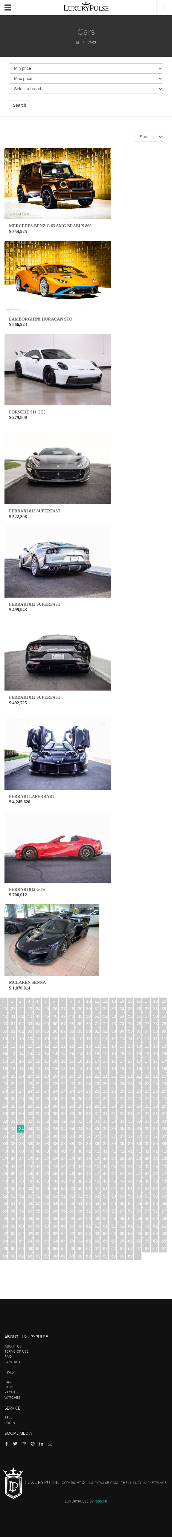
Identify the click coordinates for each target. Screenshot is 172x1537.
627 (63, 1233)
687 (63, 1256)
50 (88, 1016)
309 (80, 1113)
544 (38, 1203)
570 (88, 1211)
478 (155, 1173)
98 (155, 1031)
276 (138, 1098)
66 (55, 1023)
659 (164, 1241)
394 (122, 1143)
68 (71, 1023)
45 (46, 1016)
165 (46, 1061)
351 (97, 1128)
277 (147, 1098)
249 (80, 1091)
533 (113, 1196)
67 (63, 1023)
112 (105, 1038)
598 (155, 1218)
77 (147, 1023)
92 (105, 1031)
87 (63, 1031)
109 (80, 1038)
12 (105, 1001)
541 (13, 1203)
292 (105, 1106)
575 (130, 1211)
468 (71, 1173)
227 (63, 1083)
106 (55, 1038)
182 (21, 1068)
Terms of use (16, 1351)
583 (30, 1218)
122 (21, 1046)
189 (80, 1068)
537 (147, 1196)
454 (122, 1166)
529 (80, 1196)
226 (55, 1083)
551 (97, 1203)
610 (88, 1226)
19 (164, 1001)
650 (88, 1241)
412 (105, 1151)
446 (55, 1166)
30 (88, 1008)
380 (4, 1143)
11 (97, 1001)
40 (4, 1016)
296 (138, 1106)
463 (30, 1173)
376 (138, 1136)
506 (55, 1188)
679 (164, 1248)
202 (21, 1076)
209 (80, 1076)
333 (113, 1121)
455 (130, 1166)
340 (4, 1128)
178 (155, 1061)
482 (21, 1181)
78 (155, 1023)
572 (105, 1211)
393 (113, 1143)
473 (113, 1173)
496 (138, 1181)
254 (122, 1091)
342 (21, 1128)
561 (13, 1211)
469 (80, 1173)
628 (71, 1233)
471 (97, 1173)
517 (147, 1188)
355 (130, 1128)
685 (46, 1256)
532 (105, 1196)
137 (147, 1046)
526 (55, 1196)
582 (21, 1218)
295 (130, 1106)
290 (88, 1106)
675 (130, 1248)
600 (4, 1226)
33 (113, 1008)
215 (130, 1076)
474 (122, 1173)
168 (71, 1061)
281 (13, 1106)
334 (122, 1121)
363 (30, 1136)
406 (55, 1151)
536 (138, 1196)
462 (21, 1173)
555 (130, 1203)
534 (122, 1196)
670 (88, 1248)
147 (63, 1053)
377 (147, 1136)
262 (21, 1098)
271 (97, 1098)
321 (13, 1121)
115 (130, 1038)
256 (138, 1091)
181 (13, 1068)
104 (38, 1038)
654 (122, 1241)
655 (130, 1241)
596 (138, 1218)
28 (71, 1008)
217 (147, 1076)
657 (147, 1241)
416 (138, 1151)
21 (13, 1008)
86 (55, 1031)
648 (71, 1241)
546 (55, 1203)
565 (46, 1211)
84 (38, 1031)
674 (122, 1248)
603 (30, 1226)
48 (71, 1016)
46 (55, 1016)
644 (38, 1241)
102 (21, 1038)
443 (30, 1166)
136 (138, 1046)
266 (55, 1098)
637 (147, 1233)
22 (21, 1008)
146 (55, 1053)
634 (122, 1233)
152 (105, 1053)
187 (63, 1068)
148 (71, 1053)
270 (88, 1098)
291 (97, 1106)
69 (80, 1023)
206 (55, 1076)
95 (130, 1031)
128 (71, 1046)
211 (97, 1076)
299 (164, 1106)
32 (105, 1008)
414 (122, 1151)
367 (63, 1136)
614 (122, 1226)
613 (113, 1226)
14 (122, 1001)
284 (38, 1106)
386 (55, 1143)
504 (38, 1188)
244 (38, 1091)
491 (97, 1181)
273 (113, 1098)
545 (46, 1203)
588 (71, 1218)
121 (13, 1046)
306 (55, 1113)
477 (147, 1173)
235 (130, 1083)
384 (38, 1143)
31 (97, 1008)
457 (147, 1166)
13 (113, 1001)
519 (164, 1188)
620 (4, 1233)
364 (38, 1136)
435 (130, 1158)
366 (55, 1136)
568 (71, 1211)
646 (55, 1241)
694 (122, 1256)
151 (97, 1053)
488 (71, 1181)
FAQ (8, 1356)
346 (55, 1128)
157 (147, 1053)
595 (130, 1218)
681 (13, 1256)
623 (30, 1233)
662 (21, 1248)
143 (30, 1053)
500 (4, 1188)
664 (38, 1248)
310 (88, 1113)
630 (88, 1233)
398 (155, 1143)
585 (46, 1218)
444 (38, 1166)
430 (88, 1158)
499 (164, 1181)
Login (9, 1423)
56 (138, 1016)
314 (122, 1113)
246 (55, 1091)
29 (80, 1008)
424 (38, 1158)
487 (63, 1181)
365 (46, 1136)
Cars (92, 42)
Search (19, 105)
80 (4, 1031)
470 (88, 1173)
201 (13, 1076)
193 (113, 1068)
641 (13, 1241)
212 (105, 1076)
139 (164, 1046)
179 (164, 1061)
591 (97, 1218)
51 (97, 1016)
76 (138, 1023)
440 (4, 1166)
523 (30, 1196)
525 (46, 1196)
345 (46, 1128)
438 (155, 1158)
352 (105, 1128)
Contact (12, 1362)
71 (97, 1023)
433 (113, 1158)
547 (63, 1203)
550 (88, 1203)
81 (13, 1031)
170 (88, 1061)
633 (113, 1233)
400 (4, 1151)
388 (71, 1143)
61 (13, 1023)
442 (21, 1166)
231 (97, 1083)
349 (80, 1128)
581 (13, 1218)
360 (4, 1136)
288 (71, 1106)
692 (105, 1256)
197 (147, 1068)
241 (13, 1091)
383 (30, 1143)
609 (80, 1226)
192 (105, 1068)
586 (55, 1218)
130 (88, 1046)
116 (138, 1038)
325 (46, 1121)
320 (4, 1121)
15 (130, 1001)
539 (164, 1196)
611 (97, 1226)
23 (30, 1008)
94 (122, 1031)
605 (46, 1226)
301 (13, 1113)
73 (113, 1023)
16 (138, 1001)
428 (71, 1158)
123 (30, 1046)
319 (164, 1113)
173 (113, 1061)
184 (38, 1068)
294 (122, 1106)
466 (55, 1173)
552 (105, 1203)
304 (38, 1113)
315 (130, 1113)
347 (63, 1128)
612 (105, 1226)
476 (138, 1173)
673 (113, 1248)
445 (46, 1166)
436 (138, 1158)
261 (13, 1098)
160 (4, 1061)
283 (30, 1106)
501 (13, 1188)
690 (88, 1256)
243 (30, 1091)
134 (122, 1046)
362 (21, 1136)
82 (21, 1031)
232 (105, 1083)
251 (97, 1091)
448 (71, 1166)
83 (30, 1031)
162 (21, 1061)
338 (155, 1121)
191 (97, 1068)
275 (130, 1098)
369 (80, 1136)
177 (147, 1061)
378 (155, 1136)
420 (4, 1158)
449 (80, 1166)
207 (63, 1076)
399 (164, 1143)
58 (155, 1016)
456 (138, 1166)
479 (164, 1173)
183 (30, 1068)
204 (38, 1076)
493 (113, 1181)
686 (55, 1256)
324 (38, 1121)
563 (30, 1211)
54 (122, 1016)
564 (38, 1211)
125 (46, 1046)
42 (21, 1016)
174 (122, 1061)
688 (71, 1256)
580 (4, 1218)
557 (147, 1203)
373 (113, 1136)
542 (21, 1203)
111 (97, 1038)
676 (138, 1248)
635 (130, 1233)
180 (4, 1068)
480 (4, 1181)
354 (122, 1128)
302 (21, 1113)
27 (63, 1008)
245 (46, 1091)
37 (147, 1008)
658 (155, 1241)
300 (4, 1113)
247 (63, 1091)
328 (71, 1121)
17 (147, 1001)
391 (97, 1143)
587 (63, 1218)
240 (4, 1091)
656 (138, 1241)
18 (155, 1001)
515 (130, 1188)
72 (105, 1023)
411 (97, 1151)
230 (88, 1083)
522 (21, 1196)
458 (155, 1166)
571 (97, 1211)
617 (147, 1226)
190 (88, 1068)
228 (71, 1083)
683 (30, 1256)
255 (130, 1091)
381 (13, 1143)
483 (30, 1181)
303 (30, 1113)
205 (46, 1076)
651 (97, 1241)
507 (63, 1188)
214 (122, 1076)
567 (63, 1211)
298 (155, 1106)
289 (80, 1106)
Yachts (11, 1392)
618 (155, 1226)
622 (21, 1233)
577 (147, 1211)
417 (147, 1151)
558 (155, 1203)
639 (164, 1233)
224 (38, 1083)
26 (55, 1008)
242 (21, 1091)
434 (122, 1158)
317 (147, 1113)
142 (21, 1053)
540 (4, 1203)
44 (38, 1016)
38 (155, 1008)
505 (46, 1188)
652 (105, 1241)
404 (38, 1151)
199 (164, 1068)
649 (80, 1241)
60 (4, 1023)
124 (38, 1046)
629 (80, 1233)
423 (30, 1158)
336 (138, 1121)
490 (88, 1181)
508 (71, 1188)
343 (30, 1128)
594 (122, 1218)
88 (71, 1031)
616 (138, 1226)
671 (97, 1248)
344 (38, 1128)
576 (138, 1211)
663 (30, 1248)
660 (4, 1248)
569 (80, 1211)
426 (55, 1158)
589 (80, 1218)
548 (71, 1203)
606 (55, 1226)
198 (155, 1068)
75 (130, 1023)
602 (21, 1226)
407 (63, 1151)
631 (97, 1233)
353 (113, 1128)
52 (105, 1016)
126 (55, 1046)
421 (13, 1158)
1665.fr (101, 1501)
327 (63, 1121)
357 (147, 1128)
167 (63, 1061)
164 (38, 1061)
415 (130, 1151)
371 (97, 1136)
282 (21, 1106)
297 (147, 1106)
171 (97, 1061)
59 (164, 1016)
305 (46, 1113)
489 (80, 1181)
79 (164, 1023)
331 (97, 1121)
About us (13, 1346)
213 (113, 1076)
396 (138, 1143)
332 (105, 1121)
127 (63, 1046)
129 (80, 1046)
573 (113, 1211)
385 (46, 1143)
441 (13, 1166)
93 (113, 1031)
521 (13, 1196)
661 (13, 1248)
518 (155, 1188)
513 (113, 1188)
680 (4, 1256)
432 (105, 1158)
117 (147, 1038)
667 (63, 1248)
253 (113, 1091)
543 (30, 1203)
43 (30, 1016)
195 (130, 1068)
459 (164, 1166)
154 (122, 1053)
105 (46, 1038)
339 (164, 1121)
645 (46, 1241)
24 (38, 1008)
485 (46, 1181)
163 (30, 1061)
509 (80, 1188)
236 (138, 1083)
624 (38, 1233)
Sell (8, 1418)
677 (147, 1248)
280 (4, 1106)
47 (63, 1016)
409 (80, 1151)
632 (105, 1233)
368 (71, 1136)
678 (155, 1248)
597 (147, 1218)
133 (113, 1046)
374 (122, 1136)
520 (4, 1196)
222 (21, 1083)
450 (88, 1166)
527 (63, 1196)
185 (46, 1068)
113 (113, 1038)
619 (164, 1226)
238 (155, 1083)
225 (46, 1083)
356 (138, 1128)
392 (105, 1143)
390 (88, 1143)
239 (164, 1083)
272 (105, 1098)
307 (63, 1113)
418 (155, 1151)
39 (164, 1008)
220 (4, 1083)
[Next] (137, 1256)
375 (130, 1136)
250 (88, 1091)
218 (155, 1076)
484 (38, 1181)
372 (105, 1136)
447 (63, 1166)
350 (88, 1128)
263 (30, 1098)
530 (88, 1196)
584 (38, 1218)
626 (55, 1233)
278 (155, 1098)
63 (30, 1023)
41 (13, 1016)
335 (130, 1121)
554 (122, 1203)
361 (13, 1136)
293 (113, 1106)
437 (147, 1158)
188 (71, 1068)
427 (63, 1158)
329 (80, 1121)
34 (122, 1008)
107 (63, 1038)
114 (122, 1038)
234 (122, 1083)
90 (88, 1031)
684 (38, 1256)
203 (30, 1076)
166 (55, 1061)
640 (4, 1241)
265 (46, 1098)
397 (147, 1143)
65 (46, 1023)
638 (155, 1233)
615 (130, 1226)
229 (80, 1083)
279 (164, 1098)
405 (46, 1151)
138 (155, 1046)
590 (88, 1218)
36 (138, 1008)
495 (130, 1181)
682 (21, 1256)
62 (21, 1023)
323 (30, 1121)
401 (13, 1151)
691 (97, 1256)
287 (63, 1106)
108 (71, 1038)
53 (113, 1016)
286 (55, 1106)
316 (138, 1113)
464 (38, 1173)
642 (21, 1241)
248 (71, 1091)
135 (130, 1046)
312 (105, 1113)
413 (113, 1151)
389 (80, 1143)
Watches (12, 1397)
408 (71, 1151)
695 (130, 1256)
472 (105, 1173)
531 (97, 1196)
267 (63, 1098)
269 (80, 1098)
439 (164, 1158)
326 (55, 1121)
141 (13, 1053)
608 (71, 1226)
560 (4, 1211)
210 (88, 1076)
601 (13, 1226)
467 (63, 1173)
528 (71, 1196)
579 (164, 1211)
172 (105, 1061)
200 (4, 1076)
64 (38, 1023)
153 (113, 1053)
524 (38, 1196)
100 (4, 1038)
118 (155, 1038)
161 (13, 1061)
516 (138, 1188)
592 (105, 1218)
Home (9, 1387)
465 (46, 1173)
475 (130, 1173)
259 (164, 1091)
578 (155, 1211)
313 (113, 1113)
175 (130, 1061)
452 (105, 1166)
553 (113, 1203)
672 (105, 1248)
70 (88, 1023)
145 (46, 1053)
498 (155, 1181)
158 (155, 1053)
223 (30, 1083)
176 (138, 1061)
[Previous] (3, 1001)
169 (80, 1061)
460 (4, 1173)
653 (113, 1241)
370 (88, 1136)
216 (138, 1076)
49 (80, 1016)
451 (97, 1166)
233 (113, 1083)
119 (164, 1038)
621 (13, 1233)
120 (4, 1046)
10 (88, 1001)
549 (80, 1203)
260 (4, 1098)
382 (21, 1143)
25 (46, 1008)
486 (55, 1181)
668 (71, 1248)
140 (4, 1053)
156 (138, 1053)
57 (147, 1016)
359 (164, 1128)
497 (147, 1181)
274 (122, 1098)
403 (30, 1151)
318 (155, 1113)
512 (105, 1188)
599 (164, 1218)
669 (80, 1248)
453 (113, 1166)
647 (63, 1241)
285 (46, 1106)
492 (105, 1181)
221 (13, 1083)
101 (13, 1038)
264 (38, 1098)
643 (30, 1241)
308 (71, 1113)
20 (4, 1008)
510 (88, 1188)
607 (63, 1226)
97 (147, 1031)
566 (55, 1211)
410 (88, 1151)
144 (38, 1053)
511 (97, 1188)
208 (71, 1076)
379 (164, 1136)
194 (122, 1068)
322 (21, 1121)
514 (122, 1188)
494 (122, 1181)
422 (21, 1158)
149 (80, 1053)
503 (30, 1188)
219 (164, 1076)
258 (155, 1091)
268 (71, 1098)
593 (113, 1218)
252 (105, 1091)
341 (13, 1128)
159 (164, 1053)
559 (164, 1203)
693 (113, 1256)
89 (80, 1031)
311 (97, 1113)
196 (138, 1068)
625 (46, 1233)
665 (46, 1248)
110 (88, 1038)
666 (55, 1248)
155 (130, 1053)
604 (38, 1226)
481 (13, 1181)
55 (130, 1016)
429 (80, 1158)
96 (138, 1031)
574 (122, 1211)
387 (63, 1143)
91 (97, 1031)
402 (21, 1151)
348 (71, 1128)
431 (97, 1158)
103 (30, 1038)
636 (138, 1233)
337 (147, 1121)
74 (122, 1023)
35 (130, 1008)
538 (155, 1196)
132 (105, 1046)
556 (138, 1203)
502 (21, 1188)
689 (80, 1256)
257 (147, 1091)
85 (46, 1031)
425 (46, 1158)
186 (55, 1068)
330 (88, 1121)
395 (130, 1143)
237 (147, 1083)
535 (130, 1196)
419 (164, 1151)
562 (21, 1211)
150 (88, 1053)
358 (155, 1128)
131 (97, 1046)
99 (164, 1031)
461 (13, 1173)
